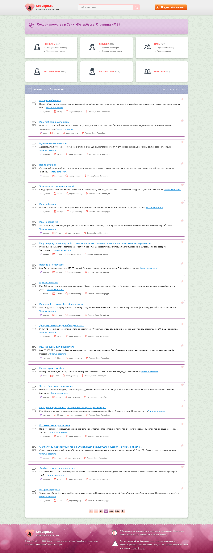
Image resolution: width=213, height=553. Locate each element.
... (106, 511)
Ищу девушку (107, 71)
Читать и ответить (54, 107)
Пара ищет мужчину (165, 48)
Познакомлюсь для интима (54, 425)
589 (117, 511)
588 (111, 511)
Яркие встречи (47, 164)
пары (157, 44)
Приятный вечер (48, 282)
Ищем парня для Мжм (51, 368)
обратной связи (138, 548)
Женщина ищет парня (55, 51)
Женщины (50, 44)
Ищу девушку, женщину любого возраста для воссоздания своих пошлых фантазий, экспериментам (95, 243)
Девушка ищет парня (110, 48)
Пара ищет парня (164, 51)
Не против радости (49, 489)
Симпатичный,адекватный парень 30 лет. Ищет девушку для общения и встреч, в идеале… (90, 446)
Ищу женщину (52, 71)
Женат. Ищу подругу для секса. (56, 385)
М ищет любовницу (50, 100)
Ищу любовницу (48, 203)
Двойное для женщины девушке (57, 467)
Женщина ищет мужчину (56, 48)
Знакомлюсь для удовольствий (56, 185)
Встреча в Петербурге (51, 264)
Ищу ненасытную (48, 221)
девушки (104, 44)
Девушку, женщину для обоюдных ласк (61, 325)
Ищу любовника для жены (54, 121)
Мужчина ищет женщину (53, 143)
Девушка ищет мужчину (112, 51)
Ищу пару (160, 71)
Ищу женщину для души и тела (56, 346)
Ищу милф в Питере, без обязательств (61, 303)
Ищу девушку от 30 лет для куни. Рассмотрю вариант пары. (72, 407)
